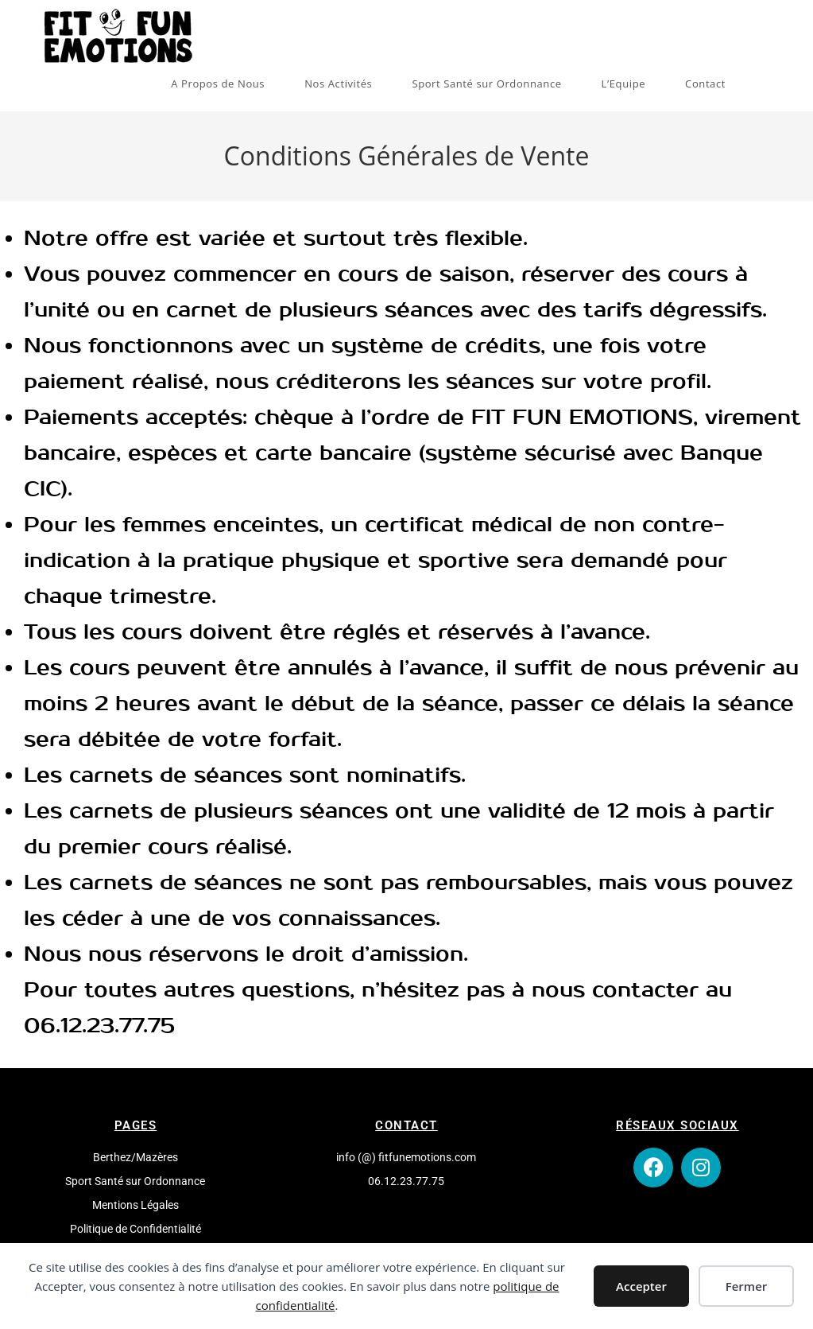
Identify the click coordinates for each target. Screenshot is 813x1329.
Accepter (641, 1286)
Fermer (747, 1286)
